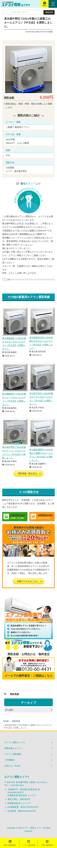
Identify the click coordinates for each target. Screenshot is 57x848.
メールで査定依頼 (28, 843)
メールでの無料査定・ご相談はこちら (28, 675)
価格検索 (49, 12)
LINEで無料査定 (47, 843)
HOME (6, 721)
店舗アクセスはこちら (27, 581)
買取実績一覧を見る (27, 473)
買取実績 (16, 721)
